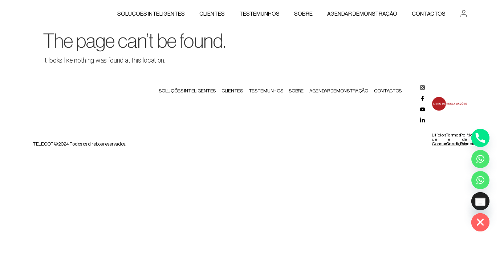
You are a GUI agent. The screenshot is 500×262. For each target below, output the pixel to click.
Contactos (429, 14)
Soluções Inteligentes (151, 14)
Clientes (212, 14)
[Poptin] (480, 201)
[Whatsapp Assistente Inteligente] (480, 180)
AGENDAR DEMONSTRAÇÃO (362, 14)
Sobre (303, 14)
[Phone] (480, 138)
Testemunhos (259, 14)
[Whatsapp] (480, 159)
